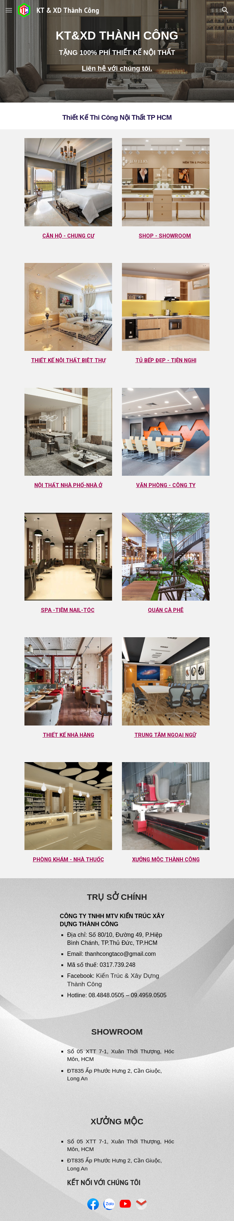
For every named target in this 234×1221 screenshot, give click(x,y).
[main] (117, 51)
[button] (9, 10)
